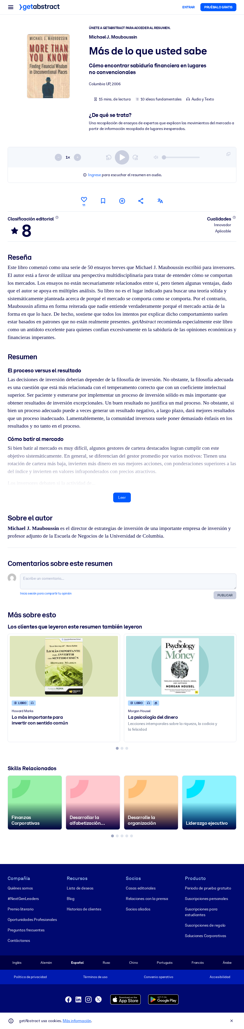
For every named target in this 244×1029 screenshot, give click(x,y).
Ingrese (94, 175)
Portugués (165, 962)
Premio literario (21, 909)
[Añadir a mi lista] (122, 201)
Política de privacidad (30, 977)
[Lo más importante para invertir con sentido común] (64, 666)
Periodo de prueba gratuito (208, 888)
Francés (198, 962)
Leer (122, 497)
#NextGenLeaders (23, 898)
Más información (77, 1021)
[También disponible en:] (160, 201)
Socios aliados (138, 909)
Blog (70, 898)
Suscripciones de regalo (205, 925)
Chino (133, 962)
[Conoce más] (57, 217)
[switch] (122, 157)
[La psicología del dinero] (180, 666)
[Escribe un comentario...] (128, 581)
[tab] (117, 748)
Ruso (106, 962)
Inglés (16, 962)
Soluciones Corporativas (205, 936)
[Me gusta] (84, 201)
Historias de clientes (84, 909)
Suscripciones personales (206, 898)
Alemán (46, 962)
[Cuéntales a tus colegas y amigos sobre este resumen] (141, 201)
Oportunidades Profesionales (32, 919)
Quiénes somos (20, 888)
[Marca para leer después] (103, 201)
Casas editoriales (140, 888)
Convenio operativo (158, 977)
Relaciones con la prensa (147, 898)
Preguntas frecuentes (26, 930)
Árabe (227, 962)
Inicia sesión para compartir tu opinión (45, 593)
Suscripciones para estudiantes (201, 912)
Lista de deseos (80, 888)
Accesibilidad (220, 977)
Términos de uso (95, 977)
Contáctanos (19, 940)
